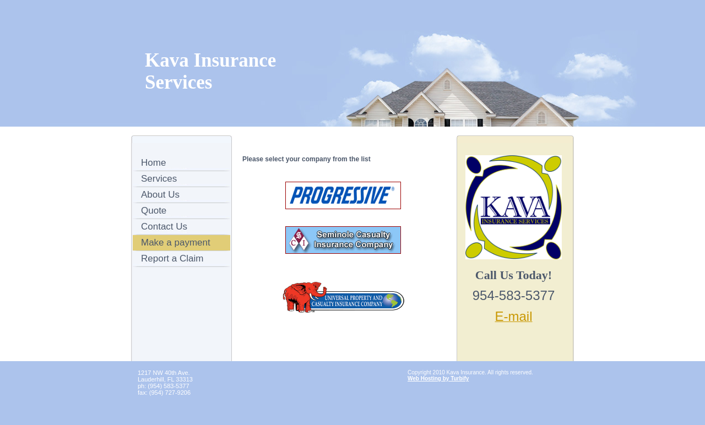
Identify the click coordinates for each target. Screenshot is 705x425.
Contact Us (164, 226)
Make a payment (175, 242)
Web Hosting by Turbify (438, 378)
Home (153, 162)
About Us (160, 194)
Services (159, 178)
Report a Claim (172, 258)
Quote (153, 210)
